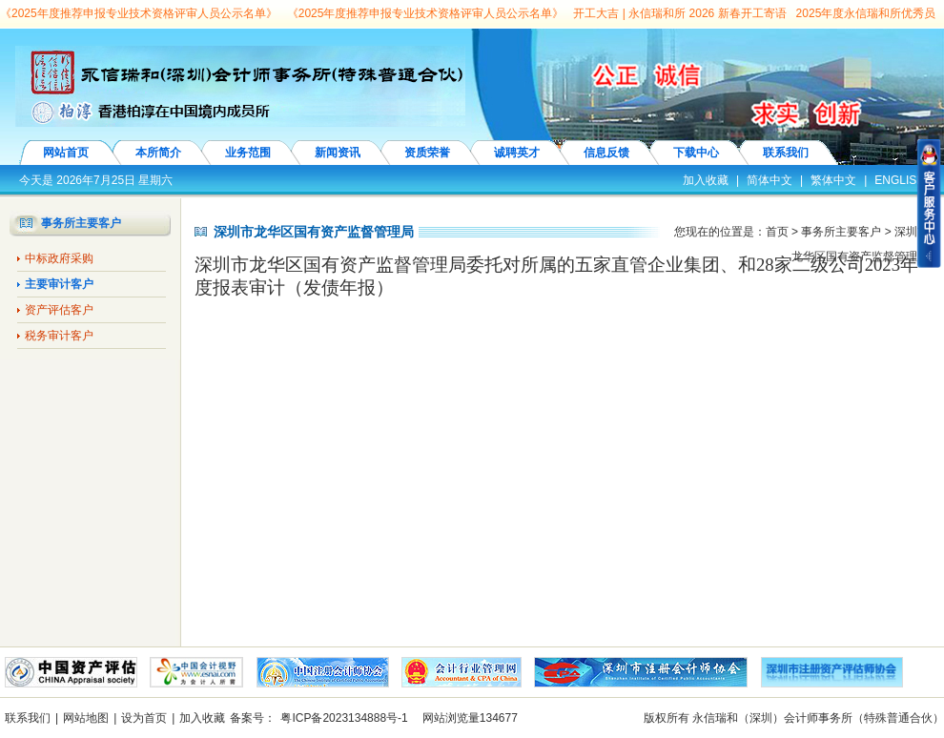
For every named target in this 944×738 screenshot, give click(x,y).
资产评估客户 (59, 310)
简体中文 (769, 180)
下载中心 (696, 152)
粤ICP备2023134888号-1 (343, 718)
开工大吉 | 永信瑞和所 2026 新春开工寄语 (679, 13)
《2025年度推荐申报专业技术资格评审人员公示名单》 (138, 13)
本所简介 (158, 152)
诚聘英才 (517, 152)
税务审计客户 (59, 335)
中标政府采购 (59, 258)
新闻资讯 (337, 152)
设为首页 (144, 718)
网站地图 (86, 718)
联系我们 (786, 152)
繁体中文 (833, 180)
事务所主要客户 (841, 231)
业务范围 (248, 152)
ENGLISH (899, 180)
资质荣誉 (427, 152)
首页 (777, 231)
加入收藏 (706, 180)
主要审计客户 (59, 284)
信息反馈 (606, 152)
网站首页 (66, 152)
